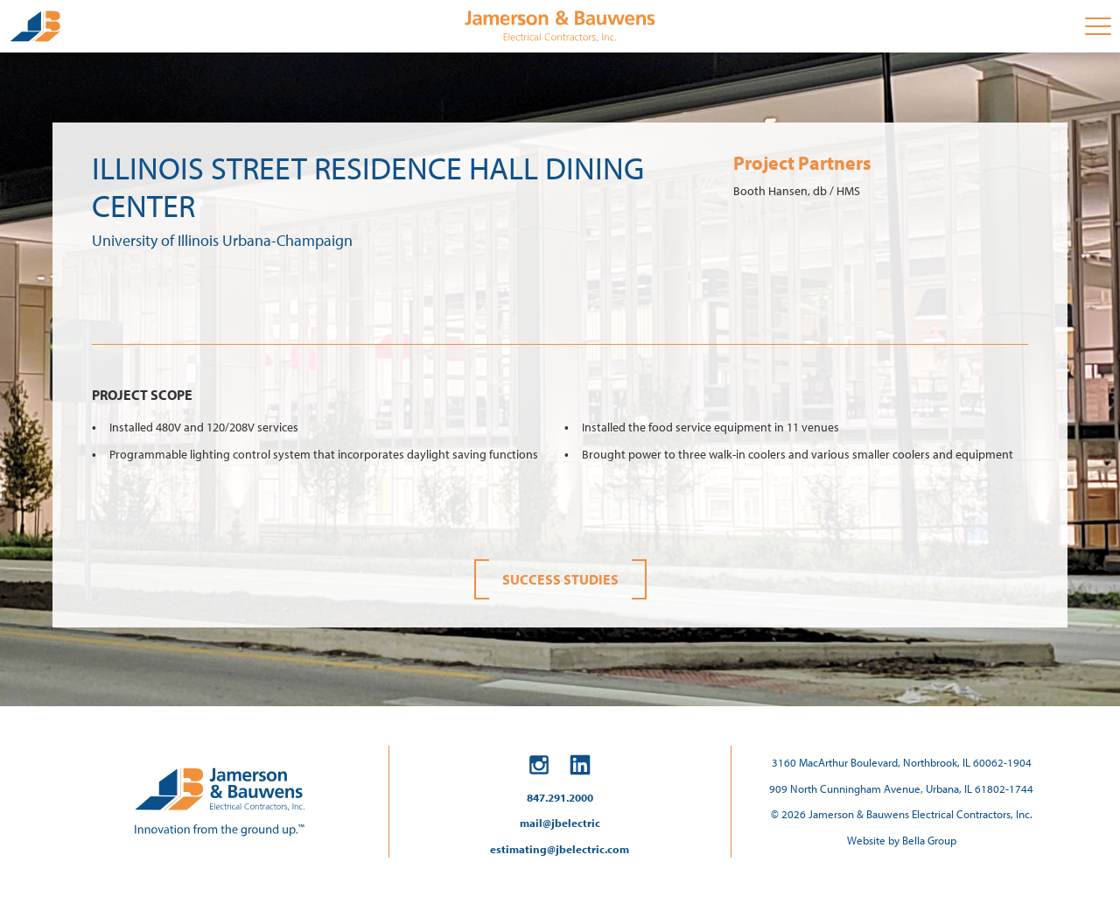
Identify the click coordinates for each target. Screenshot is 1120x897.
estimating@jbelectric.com (559, 849)
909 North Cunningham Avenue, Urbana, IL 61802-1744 (901, 788)
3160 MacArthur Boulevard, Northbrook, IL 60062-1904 (902, 762)
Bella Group (929, 840)
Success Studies (560, 579)
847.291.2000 (560, 797)
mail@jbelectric (560, 823)
